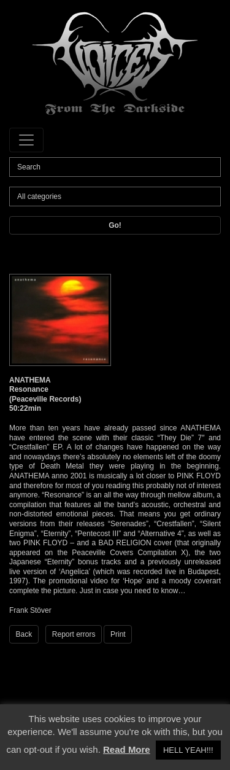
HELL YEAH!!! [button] (188, 750)
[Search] (115, 167)
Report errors (74, 634)
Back (24, 634)
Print (118, 634)
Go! (115, 225)
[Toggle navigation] (26, 140)
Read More (126, 749)
